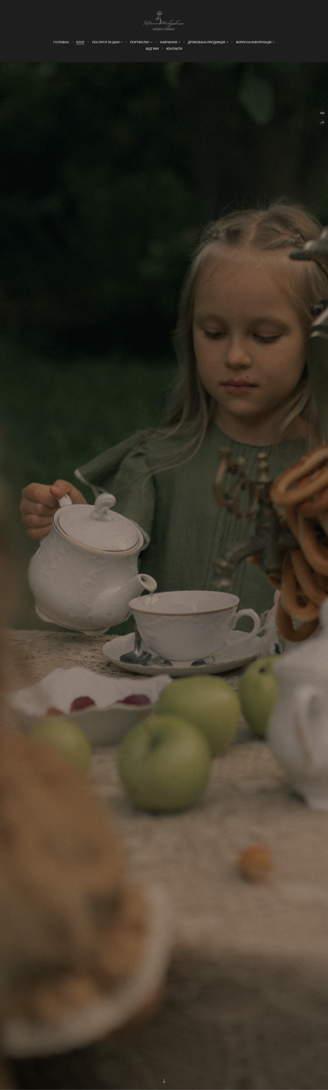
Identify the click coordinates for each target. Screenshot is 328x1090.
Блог (80, 42)
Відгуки (152, 48)
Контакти (174, 48)
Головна (61, 42)
